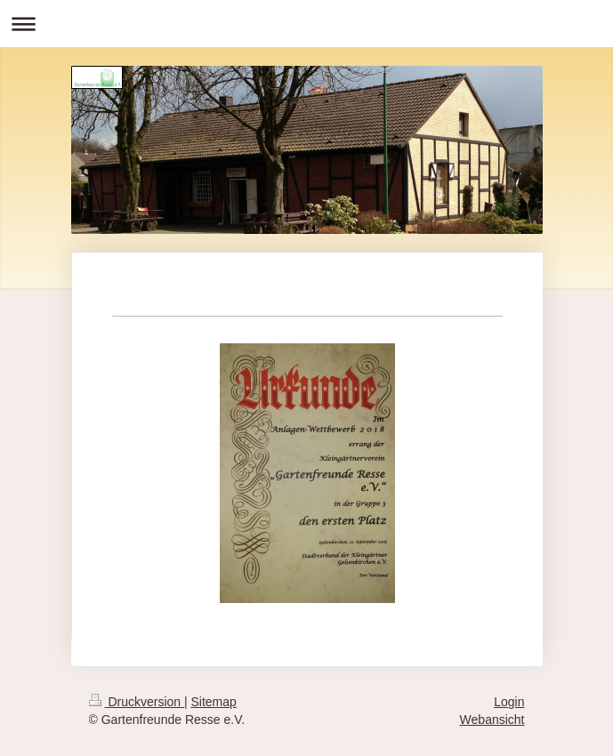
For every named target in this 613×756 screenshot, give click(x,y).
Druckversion (136, 702)
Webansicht (492, 719)
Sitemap (214, 702)
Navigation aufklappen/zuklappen (306, 23)
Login (509, 702)
